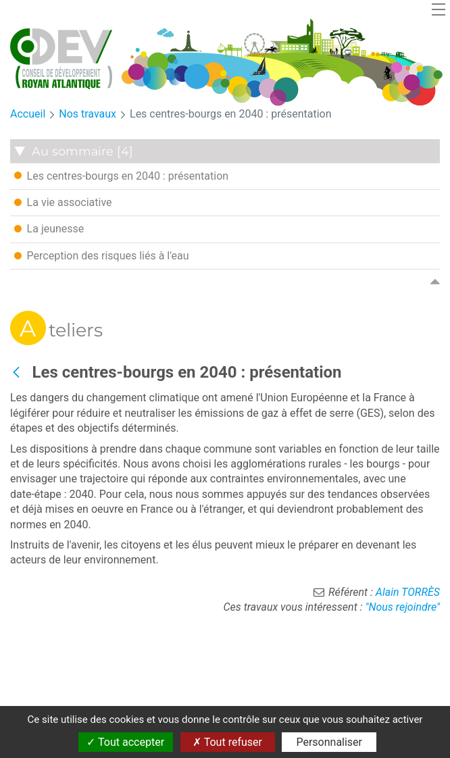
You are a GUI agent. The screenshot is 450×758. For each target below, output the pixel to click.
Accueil (27, 113)
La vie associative (63, 202)
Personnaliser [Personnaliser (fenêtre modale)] (329, 742)
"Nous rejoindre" (402, 607)
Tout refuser (227, 742)
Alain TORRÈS (408, 592)
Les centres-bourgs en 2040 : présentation (231, 113)
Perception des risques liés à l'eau (101, 255)
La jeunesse (49, 228)
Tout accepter (125, 742)
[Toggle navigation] (438, 9)
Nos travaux (87, 113)
